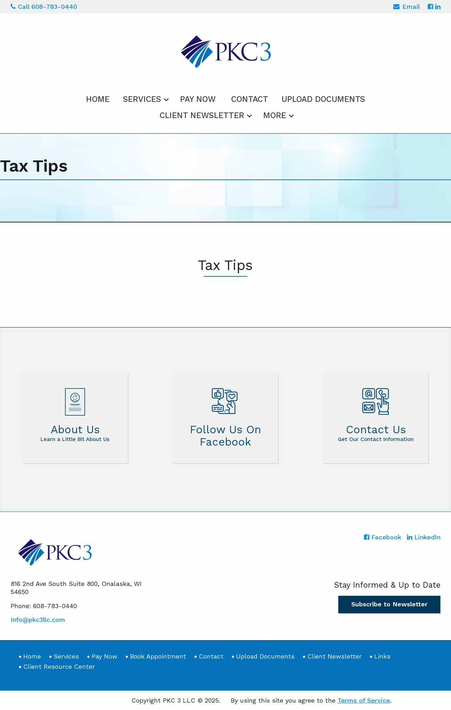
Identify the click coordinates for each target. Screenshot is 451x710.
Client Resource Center (59, 666)
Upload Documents (323, 99)
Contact (249, 99)
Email (406, 7)
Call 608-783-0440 (44, 6)
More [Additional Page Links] (274, 115)
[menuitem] (97, 98)
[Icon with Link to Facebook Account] (430, 6)
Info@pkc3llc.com (38, 619)
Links (382, 656)
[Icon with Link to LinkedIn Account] (437, 6)
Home (98, 99)
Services (142, 99)
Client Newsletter (202, 115)
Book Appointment (158, 656)
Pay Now (198, 99)
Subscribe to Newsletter (389, 604)
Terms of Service (364, 700)
